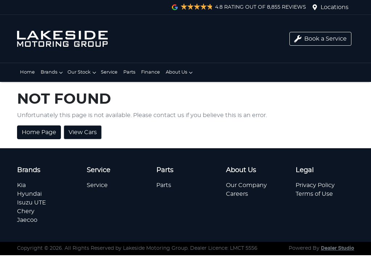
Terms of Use (314, 194)
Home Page (39, 132)
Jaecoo (27, 220)
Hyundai (29, 194)
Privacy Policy (315, 185)
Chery (25, 211)
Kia (21, 185)
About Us (180, 72)
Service (109, 72)
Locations (335, 7)
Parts (129, 72)
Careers (237, 194)
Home (27, 72)
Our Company (246, 185)
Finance (150, 72)
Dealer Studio (337, 248)
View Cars (83, 132)
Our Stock (82, 72)
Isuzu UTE (31, 203)
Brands (53, 72)
